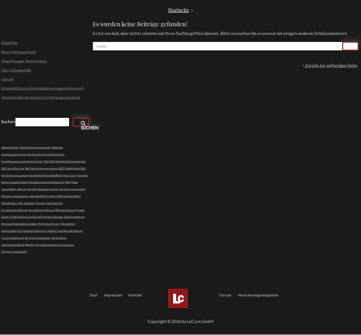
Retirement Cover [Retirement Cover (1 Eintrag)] (49, 224)
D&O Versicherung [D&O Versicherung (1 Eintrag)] (12, 168)
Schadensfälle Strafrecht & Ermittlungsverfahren (41, 98)
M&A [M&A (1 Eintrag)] (68, 182)
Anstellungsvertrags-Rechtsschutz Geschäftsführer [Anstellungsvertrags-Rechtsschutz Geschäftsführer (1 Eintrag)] (33, 154)
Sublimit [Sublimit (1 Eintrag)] (52, 231)
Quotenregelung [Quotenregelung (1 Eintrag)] (74, 217)
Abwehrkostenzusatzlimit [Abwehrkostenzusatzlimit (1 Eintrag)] (35, 147)
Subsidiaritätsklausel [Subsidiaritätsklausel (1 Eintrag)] (70, 231)
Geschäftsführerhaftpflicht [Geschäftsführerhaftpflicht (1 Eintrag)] (45, 175)
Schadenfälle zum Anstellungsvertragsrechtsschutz (43, 89)
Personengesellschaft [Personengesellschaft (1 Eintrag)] (14, 210)
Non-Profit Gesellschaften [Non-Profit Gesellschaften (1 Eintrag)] (65, 196)
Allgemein (9, 42)
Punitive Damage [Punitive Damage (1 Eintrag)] (53, 217)
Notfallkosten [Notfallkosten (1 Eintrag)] (9, 203)
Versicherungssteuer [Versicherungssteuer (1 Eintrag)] (38, 238)
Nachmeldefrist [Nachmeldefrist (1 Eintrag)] (39, 196)
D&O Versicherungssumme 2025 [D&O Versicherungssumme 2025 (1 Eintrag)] (44, 168)
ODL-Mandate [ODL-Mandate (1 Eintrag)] (26, 203)
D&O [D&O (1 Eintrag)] (46, 161)
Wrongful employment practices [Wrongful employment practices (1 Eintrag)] (55, 245)
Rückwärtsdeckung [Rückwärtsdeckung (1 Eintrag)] (34, 231)
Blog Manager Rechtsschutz (24, 61)
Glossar (7, 79)
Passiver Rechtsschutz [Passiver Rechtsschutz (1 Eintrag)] (49, 203)
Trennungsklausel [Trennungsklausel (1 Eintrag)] (12, 238)
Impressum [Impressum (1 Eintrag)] (69, 175)
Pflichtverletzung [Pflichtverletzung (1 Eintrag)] (64, 210)
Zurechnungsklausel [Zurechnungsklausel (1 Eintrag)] (14, 252)
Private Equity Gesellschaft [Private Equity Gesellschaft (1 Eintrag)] (25, 217)
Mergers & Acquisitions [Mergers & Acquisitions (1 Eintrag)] (15, 196)
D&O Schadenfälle (16, 70)
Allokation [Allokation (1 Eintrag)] (57, 147)
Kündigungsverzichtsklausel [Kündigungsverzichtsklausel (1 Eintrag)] (46, 182)
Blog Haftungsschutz (18, 52)
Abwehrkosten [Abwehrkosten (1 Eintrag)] (10, 147)
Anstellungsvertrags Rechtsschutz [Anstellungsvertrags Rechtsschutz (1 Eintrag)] (22, 161)
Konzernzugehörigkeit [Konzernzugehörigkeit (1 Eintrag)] (15, 182)
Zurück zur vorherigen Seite (331, 65)
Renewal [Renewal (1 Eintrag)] (6, 224)
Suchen (8, 122)
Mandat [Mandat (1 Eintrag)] (32, 189)
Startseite (178, 9)
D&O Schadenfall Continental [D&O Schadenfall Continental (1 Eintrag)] (67, 161)
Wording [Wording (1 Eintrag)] (30, 245)
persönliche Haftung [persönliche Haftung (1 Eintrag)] (41, 210)
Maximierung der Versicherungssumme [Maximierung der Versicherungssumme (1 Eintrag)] (61, 189)
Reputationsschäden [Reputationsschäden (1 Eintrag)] (25, 224)
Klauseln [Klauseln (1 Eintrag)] (82, 175)
